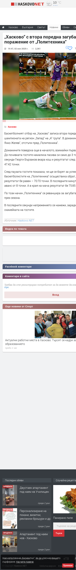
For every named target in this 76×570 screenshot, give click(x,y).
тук (6, 287)
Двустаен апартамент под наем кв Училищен (34, 489)
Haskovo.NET (25, 220)
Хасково (12, 126)
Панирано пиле (63, 518)
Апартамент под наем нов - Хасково (34, 536)
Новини (54, 27)
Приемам (68, 565)
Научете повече (25, 561)
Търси (59, 533)
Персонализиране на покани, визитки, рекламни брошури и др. (35, 514)
